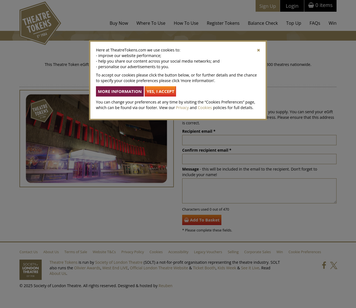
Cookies (205, 107)
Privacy (182, 107)
